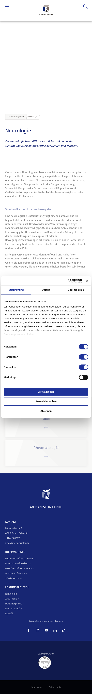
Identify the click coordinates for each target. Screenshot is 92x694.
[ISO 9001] (46, 668)
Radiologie (11, 593)
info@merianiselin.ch (17, 543)
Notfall (9, 613)
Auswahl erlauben (46, 401)
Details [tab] (46, 289)
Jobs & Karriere (13, 578)
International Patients (17, 563)
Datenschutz (55, 687)
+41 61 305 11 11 (12, 538)
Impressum (37, 687)
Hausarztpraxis (13, 603)
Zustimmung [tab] (16, 289)
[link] (28, 630)
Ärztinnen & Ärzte (15, 573)
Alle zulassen (46, 391)
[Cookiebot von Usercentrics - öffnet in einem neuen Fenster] (67, 281)
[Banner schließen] (87, 281)
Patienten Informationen (19, 558)
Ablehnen (46, 411)
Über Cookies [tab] (76, 289)
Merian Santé (12, 608)
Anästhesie (11, 598)
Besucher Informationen (18, 568)
